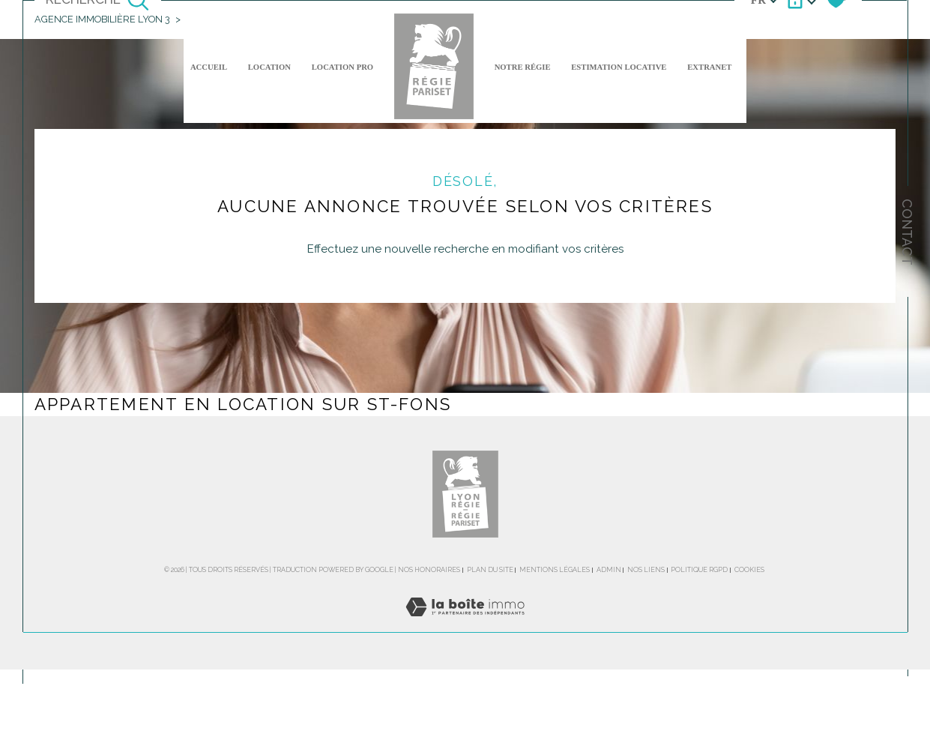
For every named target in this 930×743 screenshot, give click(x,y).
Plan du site (490, 570)
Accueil (208, 66)
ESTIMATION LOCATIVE (618, 66)
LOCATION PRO (342, 66)
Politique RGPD (699, 570)
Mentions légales (554, 570)
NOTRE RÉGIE (523, 66)
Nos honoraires (429, 570)
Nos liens (646, 570)
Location (269, 66)
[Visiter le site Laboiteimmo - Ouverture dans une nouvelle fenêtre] (465, 624)
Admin (609, 570)
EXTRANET (709, 66)
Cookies (749, 570)
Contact (907, 232)
